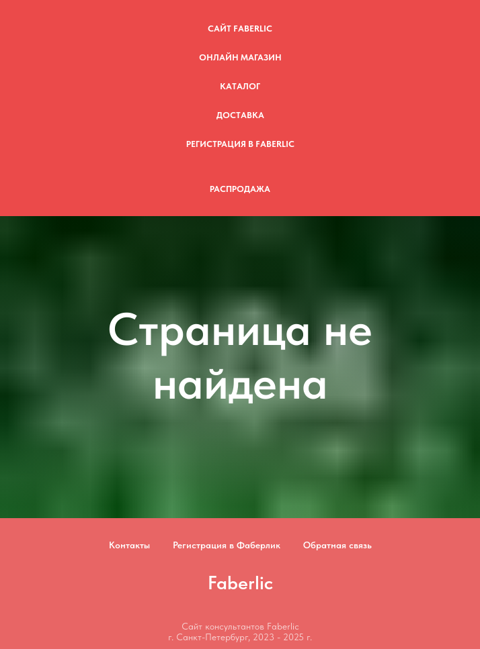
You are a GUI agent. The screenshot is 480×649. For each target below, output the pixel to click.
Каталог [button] (240, 86)
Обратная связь (337, 545)
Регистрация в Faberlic (240, 144)
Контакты (129, 545)
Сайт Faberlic (240, 28)
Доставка (240, 115)
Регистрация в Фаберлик (226, 545)
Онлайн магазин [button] (240, 57)
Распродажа (240, 189)
